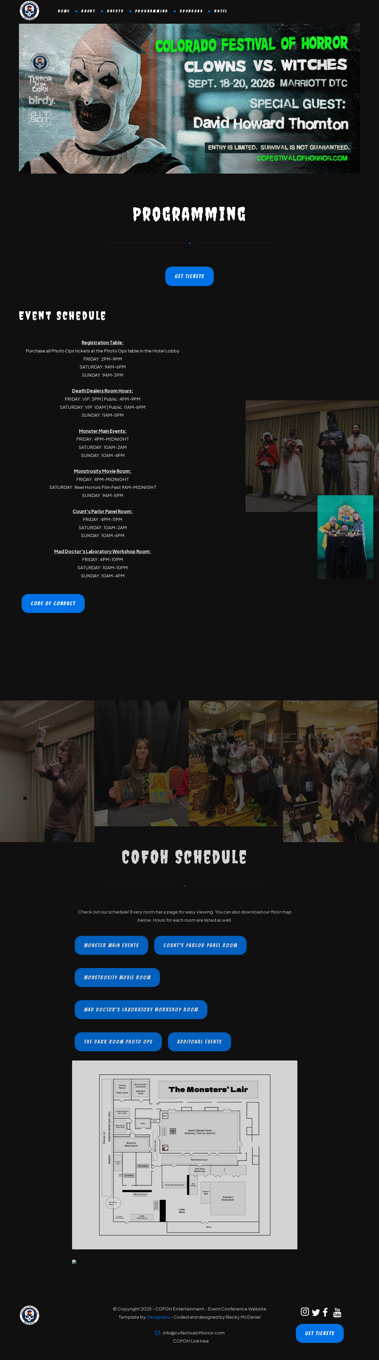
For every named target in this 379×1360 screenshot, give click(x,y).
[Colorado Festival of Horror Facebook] (325, 1313)
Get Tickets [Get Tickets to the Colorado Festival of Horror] (320, 1333)
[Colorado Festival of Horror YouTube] (336, 1313)
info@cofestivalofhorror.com (194, 1333)
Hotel (221, 11)
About (88, 11)
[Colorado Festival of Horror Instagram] (304, 1313)
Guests (115, 11)
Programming (151, 11)
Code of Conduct (53, 603)
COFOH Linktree (191, 1341)
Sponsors (191, 11)
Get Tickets (189, 276)
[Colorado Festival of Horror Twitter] (315, 1313)
